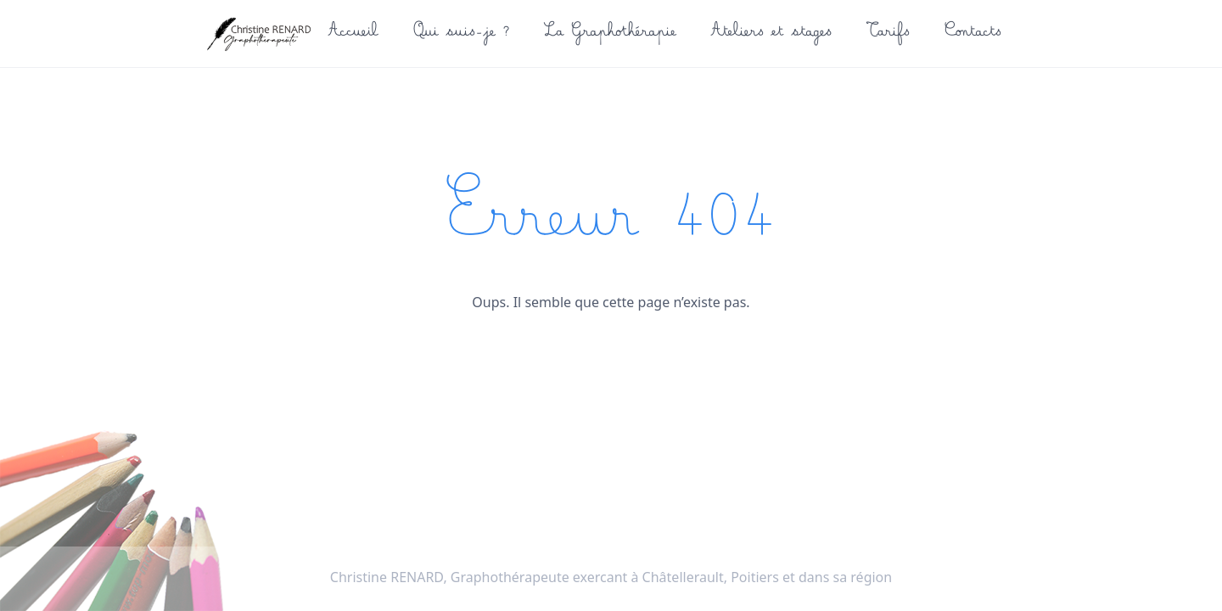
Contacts (972, 34)
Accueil (352, 34)
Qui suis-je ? (460, 34)
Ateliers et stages (770, 34)
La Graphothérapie (608, 34)
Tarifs (887, 34)
